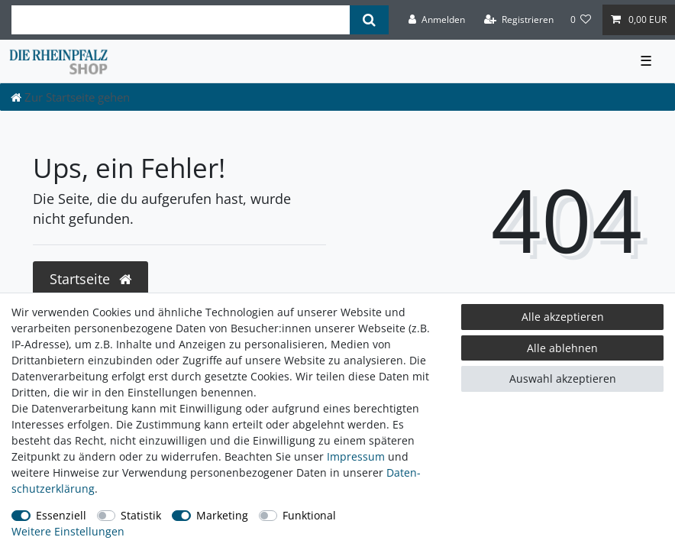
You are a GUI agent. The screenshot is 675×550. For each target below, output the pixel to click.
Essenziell (61, 515)
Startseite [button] (90, 279)
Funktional (309, 515)
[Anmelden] (436, 20)
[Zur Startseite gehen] (70, 97)
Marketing (222, 515)
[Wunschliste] (581, 20)
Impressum (356, 456)
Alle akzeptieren (563, 316)
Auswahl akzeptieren (562, 378)
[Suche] (369, 19)
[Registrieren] (519, 20)
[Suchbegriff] (180, 19)
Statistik (141, 515)
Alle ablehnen (562, 348)
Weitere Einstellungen (67, 531)
